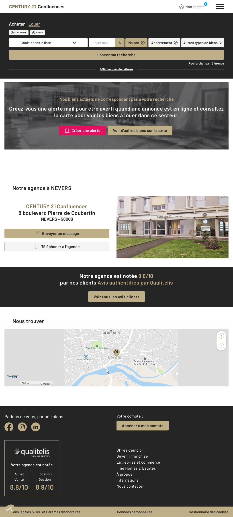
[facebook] (8, 426)
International (127, 480)
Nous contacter (130, 486)
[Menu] (220, 6)
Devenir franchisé (132, 456)
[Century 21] (36, 6)
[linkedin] (35, 426)
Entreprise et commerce (138, 462)
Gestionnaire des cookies (209, 512)
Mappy (46, 383)
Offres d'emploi (129, 450)
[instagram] (22, 426)
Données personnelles (134, 512)
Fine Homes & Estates (136, 468)
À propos (124, 474)
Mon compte (192, 6)
